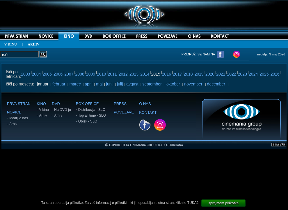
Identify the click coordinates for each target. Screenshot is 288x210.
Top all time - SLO (92, 115)
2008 (79, 74)
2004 (36, 74)
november (193, 84)
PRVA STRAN (19, 104)
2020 (209, 74)
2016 (166, 74)
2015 (155, 74)
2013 (133, 74)
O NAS (145, 104)
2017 (177, 74)
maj (99, 84)
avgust (132, 84)
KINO (41, 104)
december (216, 84)
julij (120, 84)
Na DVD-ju (62, 110)
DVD (56, 104)
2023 (242, 74)
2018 (188, 74)
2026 (275, 74)
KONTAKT (148, 112)
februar (58, 84)
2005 (47, 74)
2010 (101, 74)
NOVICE (14, 112)
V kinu (44, 110)
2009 (90, 74)
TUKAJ (192, 203)
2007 (68, 74)
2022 (231, 74)
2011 (112, 74)
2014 (144, 74)
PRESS (120, 104)
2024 (253, 74)
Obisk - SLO (87, 121)
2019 (199, 74)
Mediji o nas (18, 118)
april (88, 84)
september (152, 84)
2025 (264, 74)
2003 (25, 74)
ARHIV (34, 44)
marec (75, 84)
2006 (58, 74)
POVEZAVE (124, 112)
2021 (220, 74)
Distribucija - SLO (91, 110)
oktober (173, 84)
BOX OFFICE (87, 104)
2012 (123, 74)
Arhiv (13, 124)
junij (109, 84)
